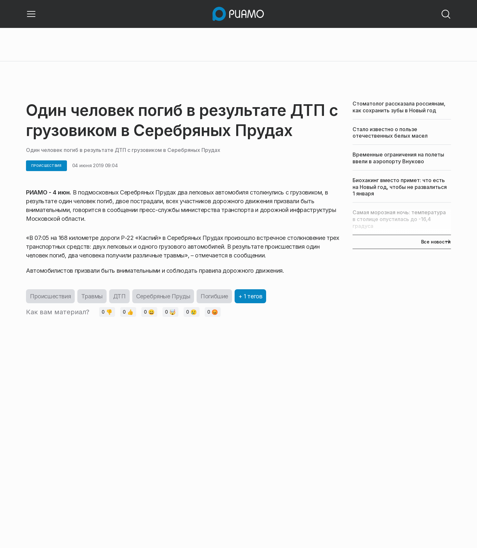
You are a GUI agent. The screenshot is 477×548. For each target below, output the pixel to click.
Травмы (92, 296)
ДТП (119, 296)
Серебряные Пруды (163, 296)
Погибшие (214, 296)
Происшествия (50, 296)
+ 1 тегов (250, 296)
